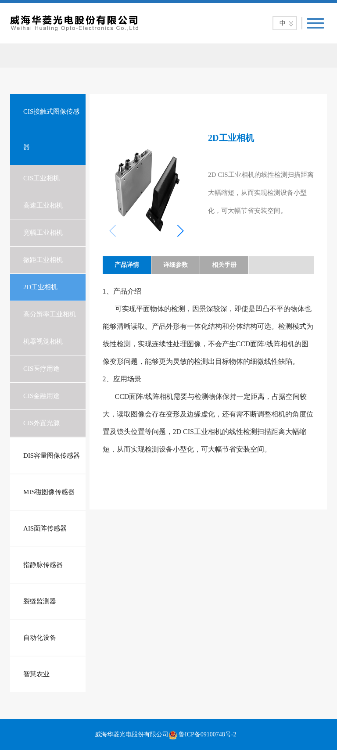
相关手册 (224, 265)
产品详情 (127, 265)
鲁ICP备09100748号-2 (207, 734)
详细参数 (175, 265)
